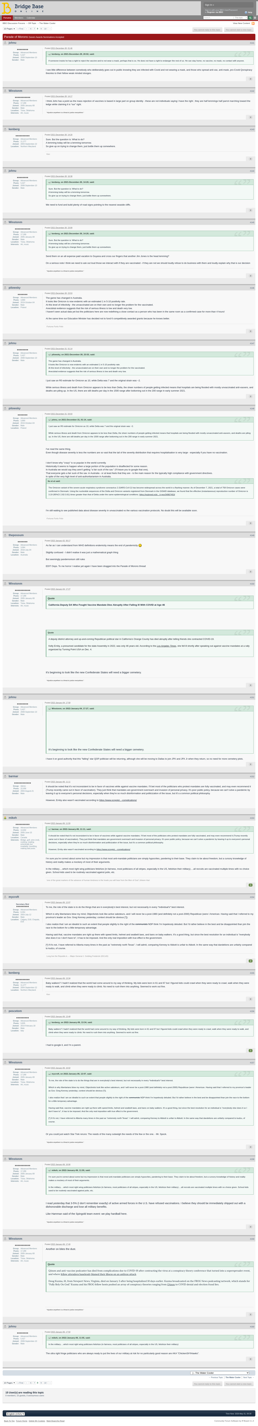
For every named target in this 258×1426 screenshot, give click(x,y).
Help (248, 12)
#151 (252, 697)
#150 (252, 584)
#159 (252, 1239)
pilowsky (15, 287)
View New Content (241, 23)
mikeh (13, 817)
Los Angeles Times (166, 646)
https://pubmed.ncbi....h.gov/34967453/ (157, 494)
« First (20, 28)
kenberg (14, 129)
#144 (252, 171)
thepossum (16, 535)
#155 (252, 973)
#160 (252, 1327)
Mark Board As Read (55, 1421)
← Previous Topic (216, 1377)
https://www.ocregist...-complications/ (118, 800)
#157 (252, 1063)
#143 (252, 129)
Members (19, 18)
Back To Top (9, 1421)
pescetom (15, 1010)
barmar (13, 776)
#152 (252, 776)
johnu (12, 42)
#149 (252, 535)
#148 (252, 409)
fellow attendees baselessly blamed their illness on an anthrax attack (98, 1274)
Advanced (255, 18)
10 (45, 28)
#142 (252, 91)
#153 (252, 818)
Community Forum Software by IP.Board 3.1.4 (234, 1421)
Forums (7, 18)
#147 (252, 343)
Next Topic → (248, 1377)
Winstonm (15, 90)
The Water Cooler (47, 23)
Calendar (31, 18)
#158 (252, 1159)
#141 (252, 43)
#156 (252, 1011)
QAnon (171, 1284)
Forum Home (21, 1421)
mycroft (14, 896)
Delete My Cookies (37, 1421)
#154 (252, 897)
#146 (252, 288)
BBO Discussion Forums (14, 23)
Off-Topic (32, 23)
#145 (252, 222)
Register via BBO (215, 12)
